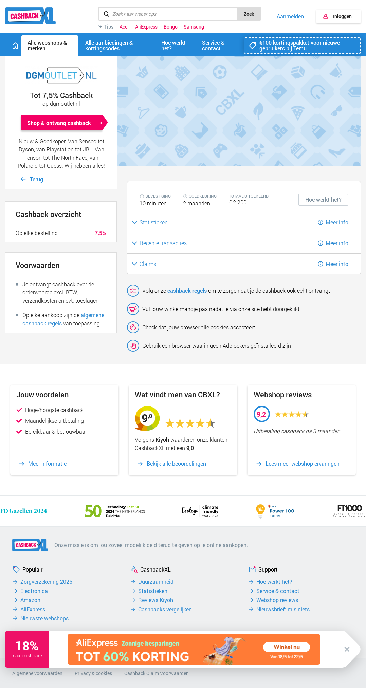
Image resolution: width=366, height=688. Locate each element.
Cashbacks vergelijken (165, 609)
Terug (36, 179)
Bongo (171, 27)
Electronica (34, 591)
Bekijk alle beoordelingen (176, 463)
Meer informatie (47, 463)
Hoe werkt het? (274, 582)
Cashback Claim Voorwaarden (156, 673)
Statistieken (152, 591)
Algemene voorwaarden (37, 673)
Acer (124, 27)
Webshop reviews (277, 600)
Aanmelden (290, 16)
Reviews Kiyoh (155, 600)
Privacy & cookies (93, 673)
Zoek (249, 14)
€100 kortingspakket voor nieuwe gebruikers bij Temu (299, 45)
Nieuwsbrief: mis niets (283, 609)
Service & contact (277, 591)
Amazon (30, 600)
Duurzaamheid (155, 582)
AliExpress (146, 27)
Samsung (194, 27)
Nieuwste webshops (44, 618)
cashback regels (187, 290)
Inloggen (342, 16)
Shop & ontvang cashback (59, 122)
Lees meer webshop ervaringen (303, 463)
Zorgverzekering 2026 (46, 582)
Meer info (337, 222)
